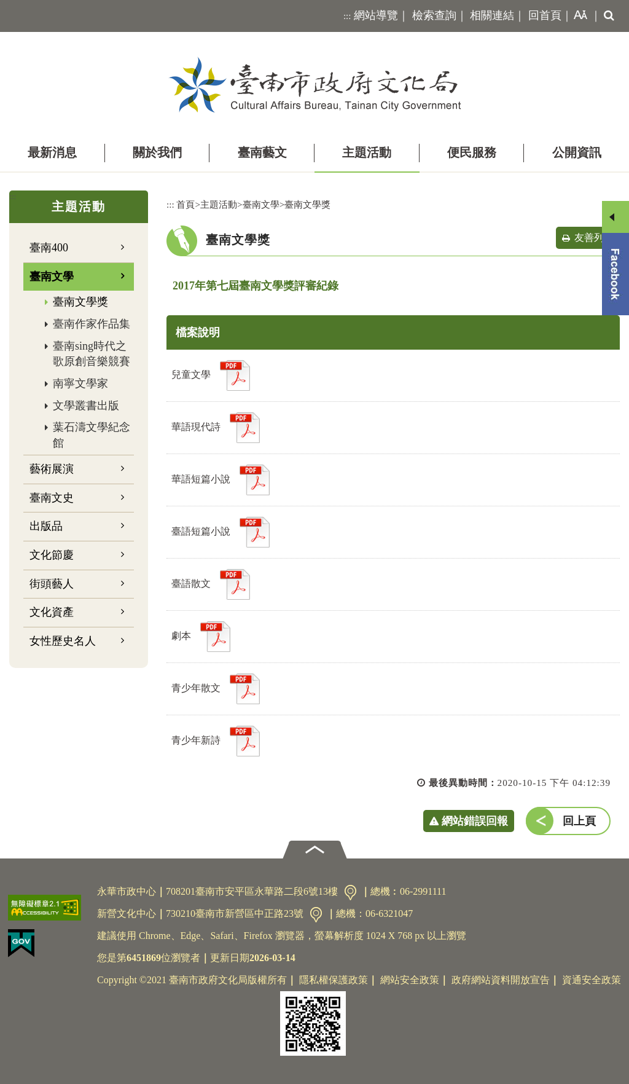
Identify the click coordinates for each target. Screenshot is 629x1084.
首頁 (185, 204)
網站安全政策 (409, 980)
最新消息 (52, 152)
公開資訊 (576, 152)
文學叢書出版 (86, 405)
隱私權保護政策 (333, 980)
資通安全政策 (591, 980)
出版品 (46, 526)
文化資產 (51, 612)
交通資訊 (350, 892)
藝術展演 (51, 469)
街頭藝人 (51, 584)
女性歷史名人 (62, 641)
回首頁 (544, 15)
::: (347, 16)
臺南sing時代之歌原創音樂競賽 (91, 354)
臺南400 (48, 248)
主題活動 (366, 152)
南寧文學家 (80, 383)
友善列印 (594, 237)
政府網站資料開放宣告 (500, 980)
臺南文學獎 (80, 302)
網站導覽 (376, 15)
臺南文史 (51, 498)
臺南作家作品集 (91, 324)
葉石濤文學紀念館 (91, 435)
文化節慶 (51, 555)
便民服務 (471, 152)
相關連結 (492, 15)
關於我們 (157, 152)
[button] (578, 16)
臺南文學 (51, 276)
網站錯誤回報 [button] (475, 821)
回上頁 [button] (579, 821)
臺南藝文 (262, 152)
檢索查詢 (434, 15)
